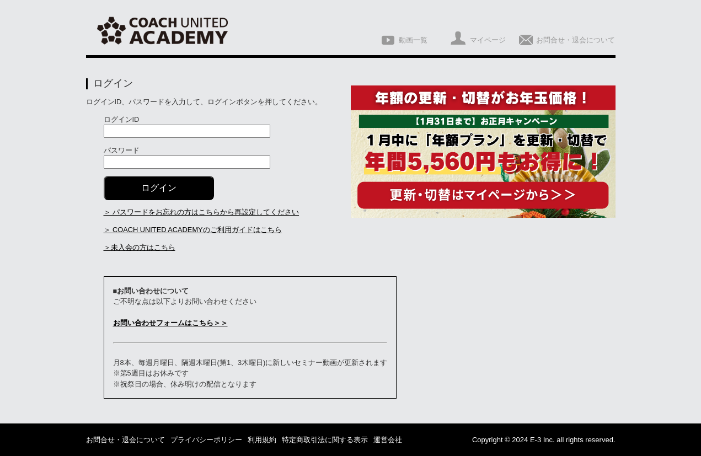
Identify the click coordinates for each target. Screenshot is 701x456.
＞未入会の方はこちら (139, 247)
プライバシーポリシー (206, 440)
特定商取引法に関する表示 (325, 440)
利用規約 (262, 440)
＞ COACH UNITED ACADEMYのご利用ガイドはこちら (193, 230)
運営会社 (387, 440)
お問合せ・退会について (125, 440)
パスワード (122, 150)
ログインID (122, 119)
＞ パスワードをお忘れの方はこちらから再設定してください (201, 212)
